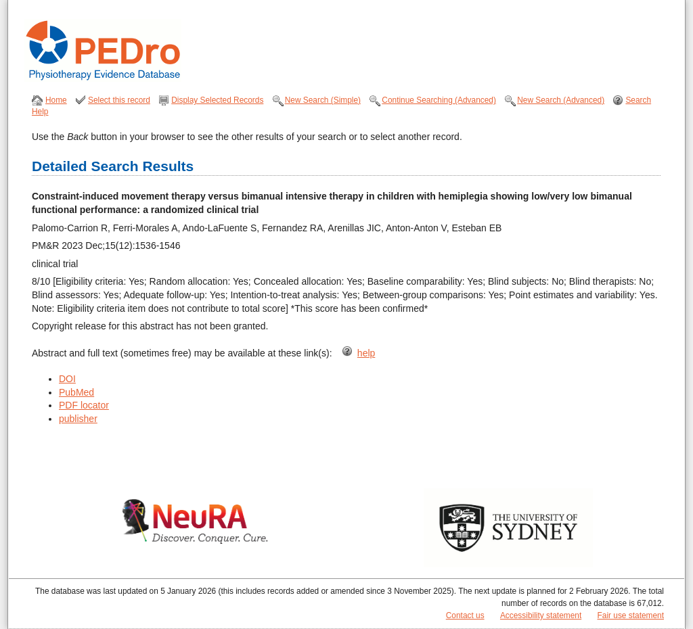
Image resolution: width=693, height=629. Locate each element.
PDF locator (84, 405)
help (366, 353)
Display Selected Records (217, 100)
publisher (78, 418)
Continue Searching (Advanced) (439, 100)
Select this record (119, 100)
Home (56, 100)
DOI (67, 378)
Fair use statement (631, 615)
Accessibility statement (540, 615)
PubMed (76, 392)
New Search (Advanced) (560, 100)
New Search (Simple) (323, 100)
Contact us (465, 615)
